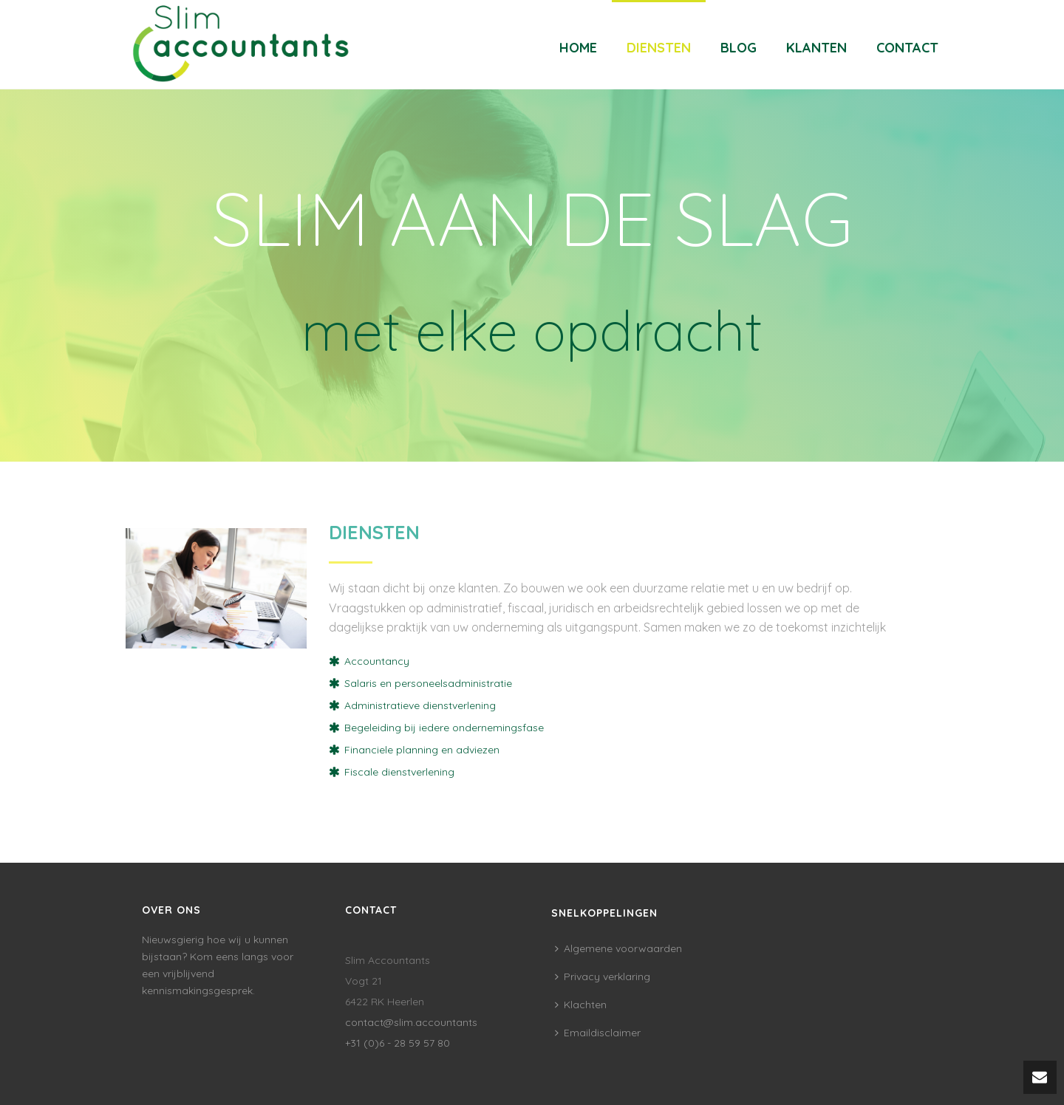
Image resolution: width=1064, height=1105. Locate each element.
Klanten (816, 47)
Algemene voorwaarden (618, 948)
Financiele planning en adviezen (421, 749)
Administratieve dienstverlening (420, 705)
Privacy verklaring (602, 976)
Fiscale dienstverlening (399, 772)
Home (578, 47)
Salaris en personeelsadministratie (428, 683)
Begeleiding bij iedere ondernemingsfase (444, 727)
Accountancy (376, 661)
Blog (738, 47)
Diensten (659, 47)
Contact (907, 47)
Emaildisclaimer (598, 1032)
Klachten (581, 1004)
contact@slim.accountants (411, 1022)
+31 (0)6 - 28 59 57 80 (397, 1043)
